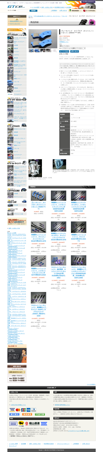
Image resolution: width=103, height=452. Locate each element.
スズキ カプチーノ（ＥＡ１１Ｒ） (16, 307)
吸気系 (16, 58)
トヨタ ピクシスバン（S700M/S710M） (13, 336)
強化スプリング (18, 178)
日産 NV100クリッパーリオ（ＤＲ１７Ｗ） (16, 321)
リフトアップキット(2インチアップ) (20, 107)
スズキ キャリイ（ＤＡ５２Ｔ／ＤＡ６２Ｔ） (16, 267)
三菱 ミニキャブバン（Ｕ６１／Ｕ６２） (16, 299)
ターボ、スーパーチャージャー (20, 38)
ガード (16, 120)
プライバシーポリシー (63, 443)
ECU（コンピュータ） (19, 42)
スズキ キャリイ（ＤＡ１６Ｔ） (16, 234)
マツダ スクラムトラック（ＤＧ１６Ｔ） (16, 238)
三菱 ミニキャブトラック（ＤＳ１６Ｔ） (16, 243)
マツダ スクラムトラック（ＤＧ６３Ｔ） (16, 264)
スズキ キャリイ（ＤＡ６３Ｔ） (16, 262)
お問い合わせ (63, 10)
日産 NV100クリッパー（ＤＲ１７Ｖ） (16, 318)
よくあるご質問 (13, 443)
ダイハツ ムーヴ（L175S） (15, 343)
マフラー (16, 51)
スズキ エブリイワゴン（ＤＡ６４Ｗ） (16, 289)
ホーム (30, 16)
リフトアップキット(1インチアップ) (20, 103)
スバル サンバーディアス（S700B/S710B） (14, 341)
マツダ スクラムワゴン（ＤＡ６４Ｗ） (16, 294)
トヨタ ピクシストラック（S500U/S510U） (14, 251)
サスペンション (18, 196)
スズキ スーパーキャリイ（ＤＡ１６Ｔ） (16, 236)
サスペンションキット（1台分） (20, 167)
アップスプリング (19, 113)
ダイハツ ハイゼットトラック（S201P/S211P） (16, 270)
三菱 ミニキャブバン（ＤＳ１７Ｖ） (16, 323)
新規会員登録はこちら (16, 21)
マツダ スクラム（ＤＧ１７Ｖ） (16, 314)
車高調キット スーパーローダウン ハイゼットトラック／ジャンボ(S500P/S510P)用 (78, 207)
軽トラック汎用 (11, 233)
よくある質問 (35, 7)
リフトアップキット (19, 138)
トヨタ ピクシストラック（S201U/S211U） (14, 280)
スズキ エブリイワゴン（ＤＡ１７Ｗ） (16, 260)
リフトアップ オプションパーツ (20, 110)
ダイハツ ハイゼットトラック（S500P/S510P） (16, 246)
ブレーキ (16, 81)
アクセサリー (18, 94)
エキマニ (16, 55)
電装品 (16, 88)
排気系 (16, 132)
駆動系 (16, 48)
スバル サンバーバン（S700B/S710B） (13, 339)
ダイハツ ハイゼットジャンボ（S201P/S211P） (16, 275)
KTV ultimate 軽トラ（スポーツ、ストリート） (47, 16)
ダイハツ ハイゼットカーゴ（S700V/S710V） (15, 331)
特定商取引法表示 (60, 7)
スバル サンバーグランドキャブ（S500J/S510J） (16, 256)
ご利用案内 (54, 10)
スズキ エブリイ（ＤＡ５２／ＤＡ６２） (16, 297)
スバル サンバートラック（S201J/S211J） (14, 278)
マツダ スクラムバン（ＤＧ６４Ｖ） (16, 292)
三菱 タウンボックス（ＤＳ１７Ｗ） (16, 326)
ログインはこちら (15, 23)
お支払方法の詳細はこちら (18, 405)
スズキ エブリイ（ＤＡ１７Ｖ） (16, 258)
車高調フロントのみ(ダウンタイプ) (19, 65)
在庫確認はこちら (63, 41)
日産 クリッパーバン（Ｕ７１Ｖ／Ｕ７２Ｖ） (16, 304)
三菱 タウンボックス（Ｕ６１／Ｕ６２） (16, 302)
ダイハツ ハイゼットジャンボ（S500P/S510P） (16, 248)
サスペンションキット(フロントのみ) (20, 171)
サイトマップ (13, 446)
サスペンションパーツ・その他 (19, 142)
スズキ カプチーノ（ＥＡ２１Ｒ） (16, 309)
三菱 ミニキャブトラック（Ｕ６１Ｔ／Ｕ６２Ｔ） (16, 283)
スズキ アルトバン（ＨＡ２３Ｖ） (16, 312)
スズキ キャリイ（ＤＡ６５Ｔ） (16, 266)
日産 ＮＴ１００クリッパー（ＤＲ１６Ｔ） (16, 241)
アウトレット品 (18, 214)
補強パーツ (17, 78)
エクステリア (18, 85)
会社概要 (68, 7)
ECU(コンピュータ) (19, 129)
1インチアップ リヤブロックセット (20, 181)
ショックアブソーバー (20, 68)
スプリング (17, 71)
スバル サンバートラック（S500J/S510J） (14, 253)
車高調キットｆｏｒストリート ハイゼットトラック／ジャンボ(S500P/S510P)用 (58, 207)
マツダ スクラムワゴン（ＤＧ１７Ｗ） (16, 316)
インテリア (17, 91)
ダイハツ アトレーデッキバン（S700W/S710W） (16, 334)
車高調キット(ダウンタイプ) (20, 61)
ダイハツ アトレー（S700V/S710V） (13, 329)
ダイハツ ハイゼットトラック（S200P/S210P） (16, 273)
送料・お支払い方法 (47, 7)
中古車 (16, 205)
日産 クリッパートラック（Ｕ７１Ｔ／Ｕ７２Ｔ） (16, 285)
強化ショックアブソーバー (20, 175)
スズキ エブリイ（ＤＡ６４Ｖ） (16, 287)
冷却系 (16, 45)
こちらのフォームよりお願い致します (78, 430)
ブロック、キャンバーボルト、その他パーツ (20, 117)
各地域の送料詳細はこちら (62, 405)
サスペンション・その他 (20, 75)
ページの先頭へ (91, 384)
